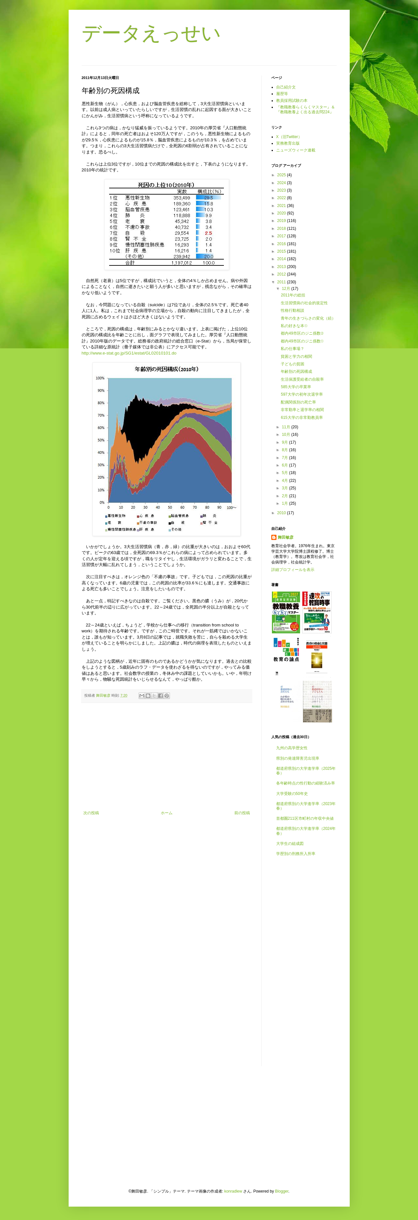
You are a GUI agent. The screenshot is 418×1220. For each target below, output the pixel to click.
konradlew (233, 1191)
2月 (285, 496)
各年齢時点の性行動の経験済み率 (305, 783)
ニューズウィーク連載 (295, 150)
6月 (285, 465)
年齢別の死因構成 (296, 371)
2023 (282, 190)
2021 (282, 205)
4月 (285, 480)
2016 (282, 244)
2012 (282, 274)
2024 (282, 183)
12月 (286, 288)
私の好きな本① (294, 326)
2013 (282, 266)
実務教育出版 (288, 143)
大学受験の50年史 (292, 793)
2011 (282, 282)
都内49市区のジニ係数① (302, 341)
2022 (282, 198)
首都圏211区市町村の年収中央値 (305, 818)
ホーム (167, 813)
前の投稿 (242, 813)
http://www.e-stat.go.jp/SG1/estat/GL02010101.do (129, 353)
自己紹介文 (286, 87)
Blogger (282, 1191)
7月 (285, 457)
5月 (285, 472)
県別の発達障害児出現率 (297, 758)
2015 (282, 251)
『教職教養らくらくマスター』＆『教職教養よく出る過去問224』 (305, 109)
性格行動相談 (292, 310)
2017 (282, 236)
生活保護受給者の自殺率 (302, 379)
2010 (282, 513)
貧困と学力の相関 (296, 356)
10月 (286, 434)
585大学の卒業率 (296, 387)
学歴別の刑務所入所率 (295, 853)
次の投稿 (91, 813)
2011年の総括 (293, 295)
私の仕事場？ (292, 348)
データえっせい (151, 33)
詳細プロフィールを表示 (292, 569)
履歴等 (282, 93)
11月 (286, 427)
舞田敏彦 (285, 537)
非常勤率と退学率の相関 (302, 409)
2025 (282, 175)
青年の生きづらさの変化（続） (308, 318)
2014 (282, 259)
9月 (285, 442)
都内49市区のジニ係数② (302, 333)
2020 (282, 213)
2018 (282, 228)
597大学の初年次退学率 (302, 394)
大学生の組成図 (290, 843)
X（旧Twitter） (289, 137)
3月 (285, 488)
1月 (285, 503)
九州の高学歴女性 (292, 748)
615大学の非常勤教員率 (302, 417)
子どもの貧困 (292, 364)
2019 (282, 220)
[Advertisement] (167, 756)
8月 (285, 450)
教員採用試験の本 (292, 100)
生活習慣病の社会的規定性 (304, 303)
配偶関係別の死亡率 (298, 402)
